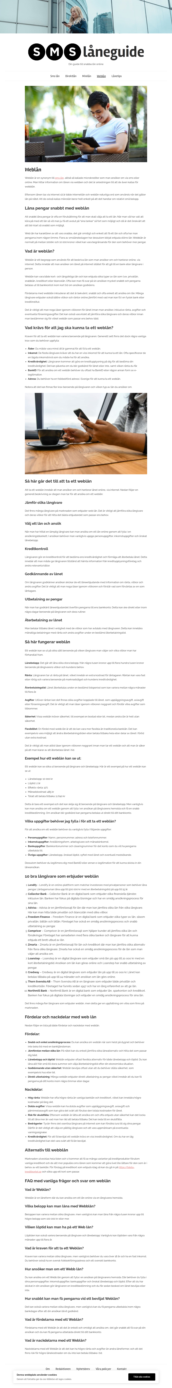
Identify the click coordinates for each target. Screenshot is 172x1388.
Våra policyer (103, 1369)
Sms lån (55, 76)
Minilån (86, 76)
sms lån (59, 177)
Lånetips (117, 76)
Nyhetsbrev (83, 1369)
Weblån (101, 76)
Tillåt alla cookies (141, 1377)
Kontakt (121, 1369)
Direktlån (70, 76)
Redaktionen (63, 1369)
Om (48, 1369)
